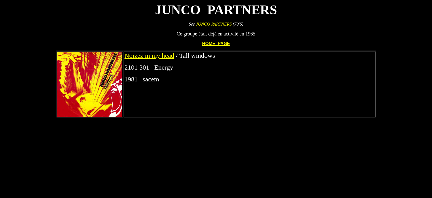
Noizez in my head (149, 55)
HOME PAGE (216, 43)
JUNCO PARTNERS (214, 24)
